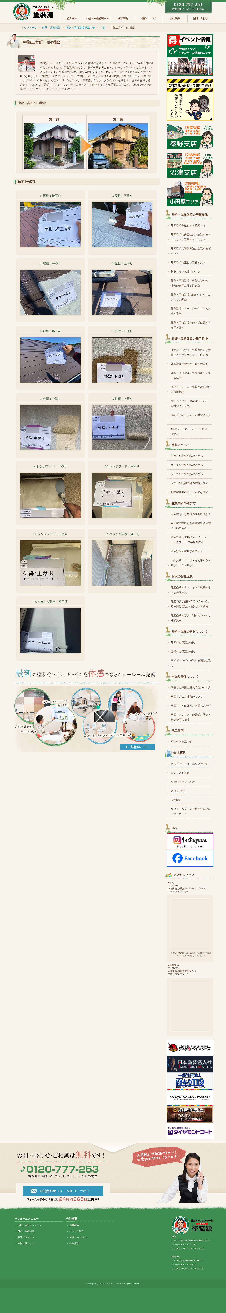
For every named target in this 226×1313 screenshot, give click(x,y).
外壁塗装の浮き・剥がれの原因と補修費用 (191, 618)
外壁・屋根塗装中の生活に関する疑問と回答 (191, 325)
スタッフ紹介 (179, 790)
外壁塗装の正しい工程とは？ (188, 262)
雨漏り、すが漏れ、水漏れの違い (191, 705)
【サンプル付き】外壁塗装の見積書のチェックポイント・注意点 (191, 352)
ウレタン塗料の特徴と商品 (187, 465)
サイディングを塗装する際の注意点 (191, 663)
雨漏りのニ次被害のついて (187, 696)
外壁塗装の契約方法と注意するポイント (191, 251)
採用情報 (176, 799)
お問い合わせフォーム (29, 1225)
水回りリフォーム (27, 1243)
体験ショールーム (79, 1237)
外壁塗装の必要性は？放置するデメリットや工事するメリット (191, 237)
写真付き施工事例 (181, 741)
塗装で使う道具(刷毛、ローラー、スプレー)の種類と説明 (188, 540)
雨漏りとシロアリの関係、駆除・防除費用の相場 (191, 717)
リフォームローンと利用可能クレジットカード (191, 811)
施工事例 (123, 18)
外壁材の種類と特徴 (183, 642)
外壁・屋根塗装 (26, 1231)
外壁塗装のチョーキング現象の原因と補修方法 (191, 590)
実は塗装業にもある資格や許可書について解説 (191, 526)
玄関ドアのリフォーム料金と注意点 (191, 417)
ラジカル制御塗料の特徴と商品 (189, 483)
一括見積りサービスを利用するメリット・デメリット (191, 563)
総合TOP (72, 18)
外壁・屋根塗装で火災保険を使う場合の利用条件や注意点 (191, 283)
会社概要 (175, 18)
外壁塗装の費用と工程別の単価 (189, 363)
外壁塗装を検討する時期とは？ (189, 225)
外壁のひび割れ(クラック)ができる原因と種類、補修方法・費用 (190, 604)
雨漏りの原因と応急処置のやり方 (191, 687)
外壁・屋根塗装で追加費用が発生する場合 (191, 375)
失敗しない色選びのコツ (185, 271)
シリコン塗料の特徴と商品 (187, 474)
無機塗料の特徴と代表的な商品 (189, 492)
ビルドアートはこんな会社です (189, 763)
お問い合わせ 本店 (183, 781)
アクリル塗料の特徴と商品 (187, 456)
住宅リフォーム (26, 1237)
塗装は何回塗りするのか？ (187, 551)
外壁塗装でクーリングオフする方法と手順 (191, 311)
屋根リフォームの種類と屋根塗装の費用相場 (191, 389)
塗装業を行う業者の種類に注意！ (191, 514)
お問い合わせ (200, 18)
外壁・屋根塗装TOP (97, 18)
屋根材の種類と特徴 (183, 651)
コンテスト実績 (180, 772)
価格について (148, 18)
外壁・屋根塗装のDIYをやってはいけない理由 (190, 297)
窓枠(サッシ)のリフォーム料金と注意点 (190, 431)
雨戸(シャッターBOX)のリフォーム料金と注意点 (190, 403)
